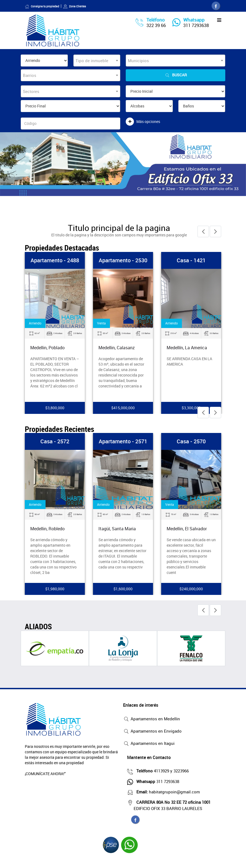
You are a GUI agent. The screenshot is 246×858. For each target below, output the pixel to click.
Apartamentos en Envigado (152, 731)
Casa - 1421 (191, 260)
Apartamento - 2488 (55, 260)
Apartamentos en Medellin (151, 719)
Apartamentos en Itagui (149, 743)
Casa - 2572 (54, 441)
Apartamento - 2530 (123, 260)
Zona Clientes (74, 6)
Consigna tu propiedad (42, 6)
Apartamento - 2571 (123, 441)
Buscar (175, 75)
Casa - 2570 (191, 441)
